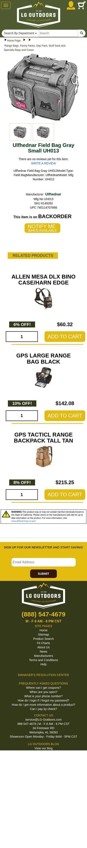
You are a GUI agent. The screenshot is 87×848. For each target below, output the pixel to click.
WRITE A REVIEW (43, 163)
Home (43, 630)
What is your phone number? (43, 696)
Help (43, 664)
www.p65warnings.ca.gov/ (23, 521)
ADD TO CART (65, 336)
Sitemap (43, 634)
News (43, 651)
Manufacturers (43, 655)
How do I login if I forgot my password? (43, 700)
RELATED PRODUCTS (33, 255)
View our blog (43, 748)
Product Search (43, 638)
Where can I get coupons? (43, 687)
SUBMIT (43, 573)
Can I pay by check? (43, 709)
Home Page (14, 40)
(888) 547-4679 (43, 614)
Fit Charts (43, 643)
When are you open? (44, 692)
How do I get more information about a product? (43, 704)
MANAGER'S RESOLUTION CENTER (43, 675)
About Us (43, 647)
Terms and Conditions (43, 660)
